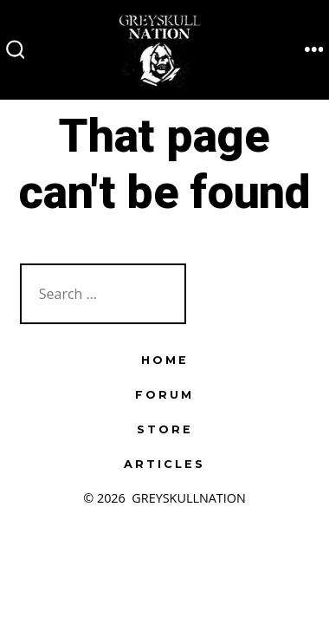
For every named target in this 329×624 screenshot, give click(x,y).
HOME (165, 360)
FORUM (164, 394)
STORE (165, 429)
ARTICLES (164, 464)
